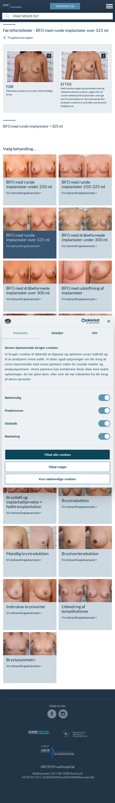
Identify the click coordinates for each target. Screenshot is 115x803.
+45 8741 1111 (31, 777)
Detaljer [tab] (57, 332)
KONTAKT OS (65, 6)
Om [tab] (94, 332)
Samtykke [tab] (20, 332)
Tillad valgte (57, 467)
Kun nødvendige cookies (57, 479)
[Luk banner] (108, 321)
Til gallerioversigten (18, 37)
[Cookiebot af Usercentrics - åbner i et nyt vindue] (81, 321)
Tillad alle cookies (57, 454)
